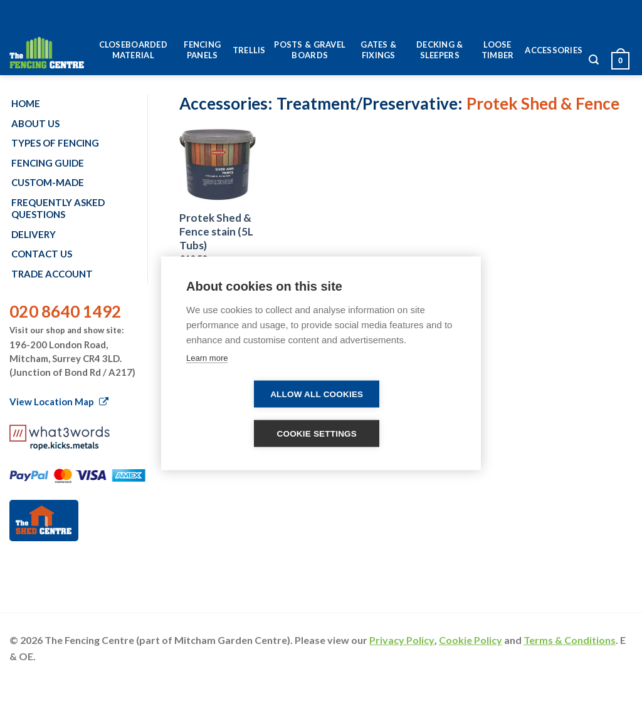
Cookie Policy (470, 640)
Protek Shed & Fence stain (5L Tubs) (216, 231)
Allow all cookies (316, 393)
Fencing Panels (202, 49)
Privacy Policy (401, 640)
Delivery (33, 234)
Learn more (207, 357)
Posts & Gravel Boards (309, 49)
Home (25, 103)
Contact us (41, 253)
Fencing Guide (47, 163)
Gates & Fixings (378, 49)
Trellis (249, 50)
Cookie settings (316, 433)
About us (35, 123)
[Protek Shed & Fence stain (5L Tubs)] (217, 164)
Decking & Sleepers (439, 49)
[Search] (594, 63)
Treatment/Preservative (367, 103)
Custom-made (47, 182)
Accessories (553, 50)
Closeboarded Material (133, 49)
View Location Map (58, 401)
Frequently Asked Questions (58, 208)
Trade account (52, 273)
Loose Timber (498, 49)
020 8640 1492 (65, 311)
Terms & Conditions (570, 640)
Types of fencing (55, 142)
